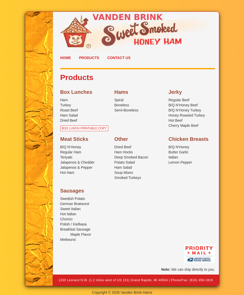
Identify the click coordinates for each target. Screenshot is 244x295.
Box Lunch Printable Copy (84, 128)
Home (65, 58)
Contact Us (119, 58)
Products (89, 58)
